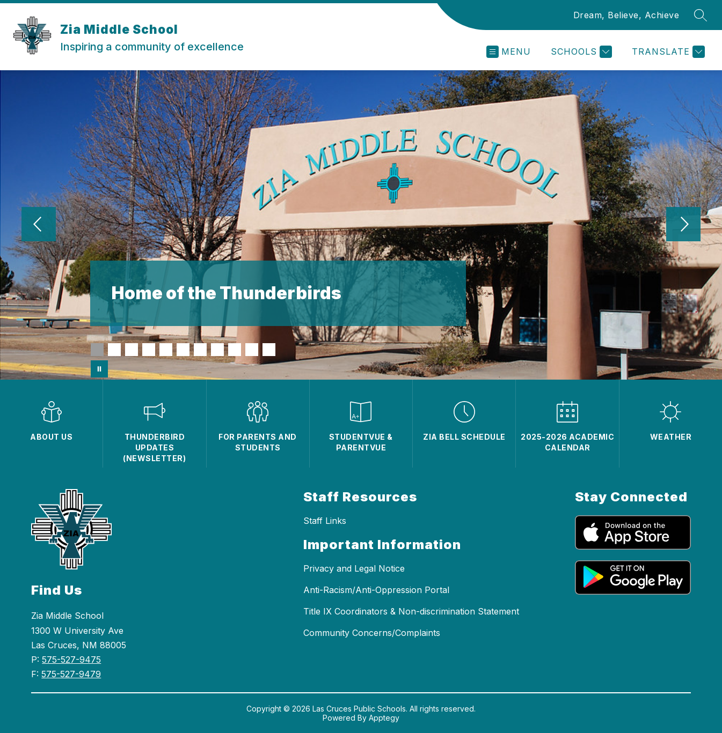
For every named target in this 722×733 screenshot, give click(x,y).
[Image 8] (217, 349)
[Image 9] (234, 349)
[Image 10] (251, 349)
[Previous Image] (38, 225)
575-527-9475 (71, 659)
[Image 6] (183, 349)
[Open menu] (508, 51)
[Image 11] (268, 349)
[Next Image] (683, 225)
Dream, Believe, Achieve (626, 15)
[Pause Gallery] (99, 368)
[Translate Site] (667, 51)
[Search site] (700, 15)
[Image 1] (97, 349)
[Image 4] (148, 349)
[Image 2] (114, 349)
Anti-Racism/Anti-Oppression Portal (376, 589)
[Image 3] (131, 349)
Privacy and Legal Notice (354, 568)
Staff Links (324, 520)
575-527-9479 (71, 674)
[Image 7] (200, 349)
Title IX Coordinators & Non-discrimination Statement (411, 611)
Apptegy (384, 717)
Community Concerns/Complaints (371, 632)
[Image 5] (165, 349)
